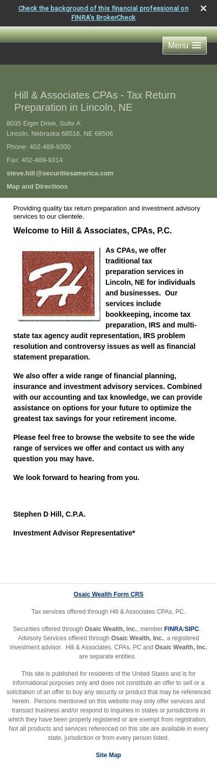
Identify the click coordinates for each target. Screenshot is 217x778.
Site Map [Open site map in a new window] (108, 755)
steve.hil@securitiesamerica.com (60, 173)
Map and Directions (37, 186)
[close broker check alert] (203, 8)
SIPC (192, 629)
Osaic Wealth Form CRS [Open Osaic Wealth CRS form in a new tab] (108, 594)
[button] (184, 45)
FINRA (173, 629)
